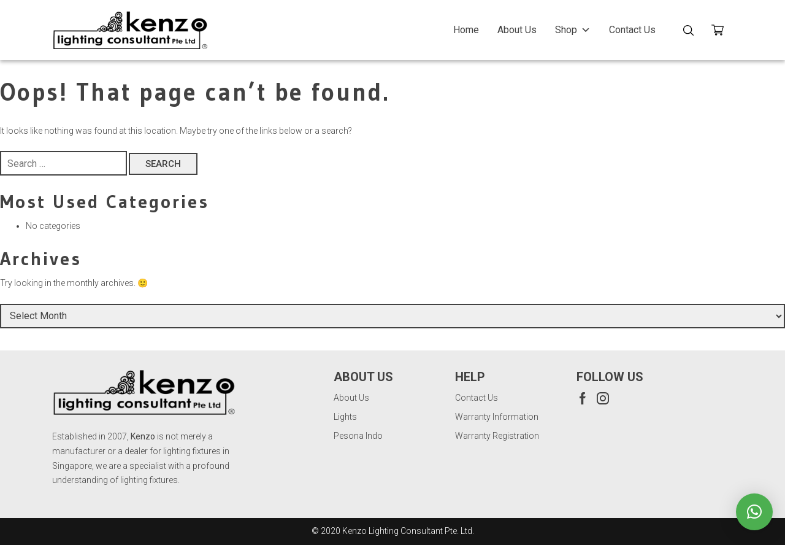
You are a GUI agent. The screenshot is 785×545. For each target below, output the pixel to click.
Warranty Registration (497, 436)
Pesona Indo (358, 436)
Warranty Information (496, 417)
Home (466, 30)
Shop (573, 30)
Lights (345, 417)
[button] (754, 511)
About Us (517, 30)
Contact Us (632, 30)
